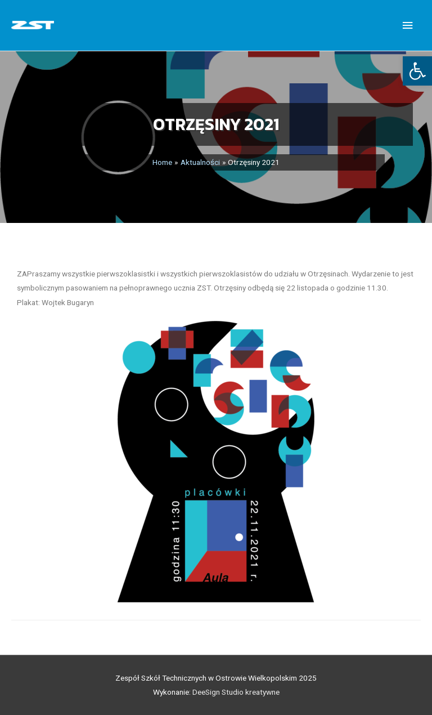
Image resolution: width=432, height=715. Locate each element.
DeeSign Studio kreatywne (236, 691)
